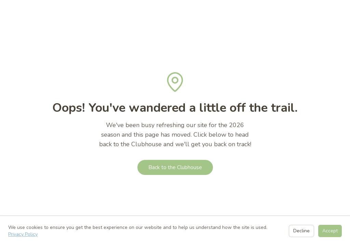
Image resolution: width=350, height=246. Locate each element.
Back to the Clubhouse (175, 167)
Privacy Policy (23, 234)
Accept (330, 231)
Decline (301, 231)
